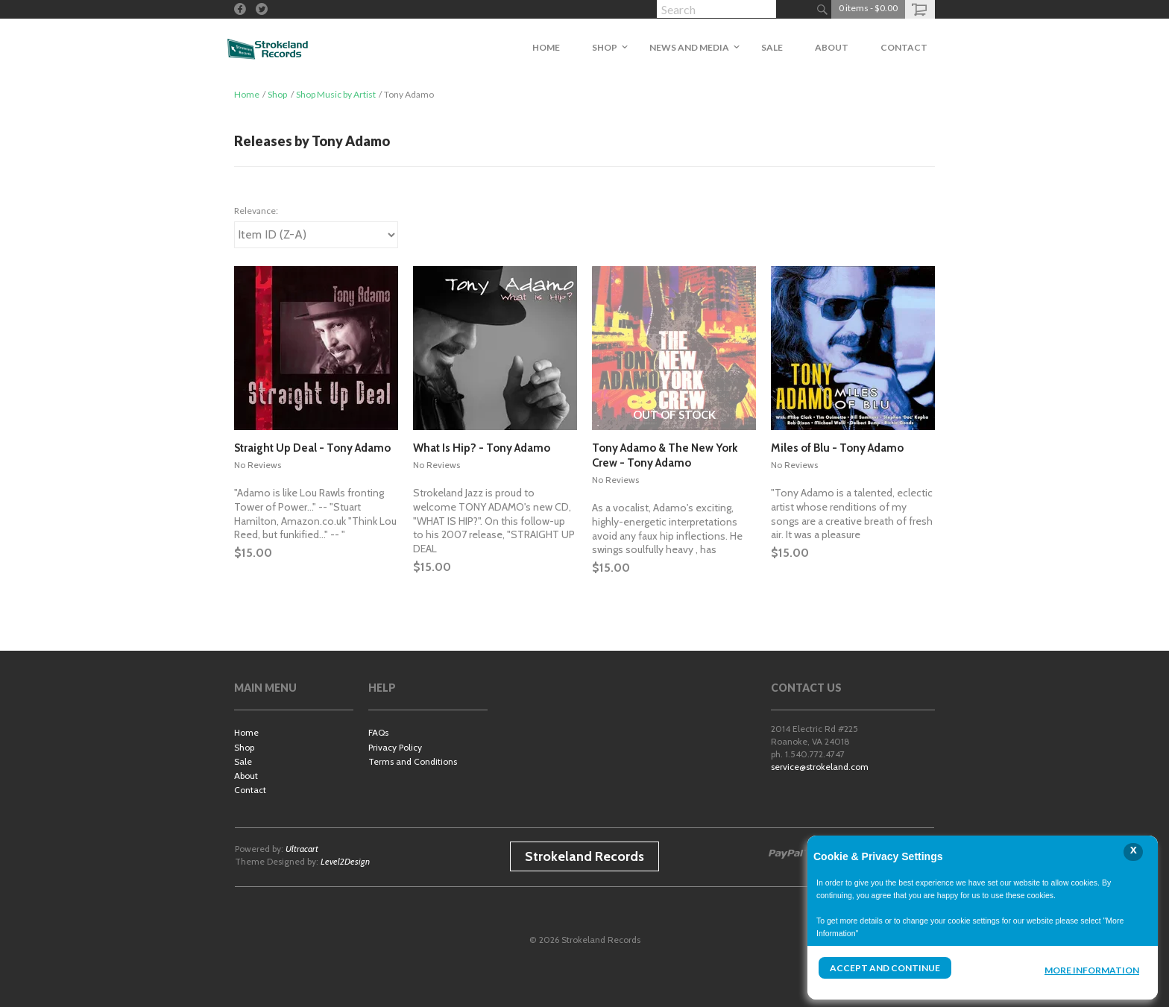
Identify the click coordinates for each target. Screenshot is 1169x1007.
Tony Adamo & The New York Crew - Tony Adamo (664, 455)
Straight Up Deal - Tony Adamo (312, 448)
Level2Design (345, 861)
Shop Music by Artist (336, 94)
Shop (277, 94)
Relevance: (256, 210)
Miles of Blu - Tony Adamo (837, 448)
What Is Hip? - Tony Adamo (481, 448)
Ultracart (302, 848)
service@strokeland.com (820, 766)
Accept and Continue (885, 967)
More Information (1091, 970)
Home (246, 94)
